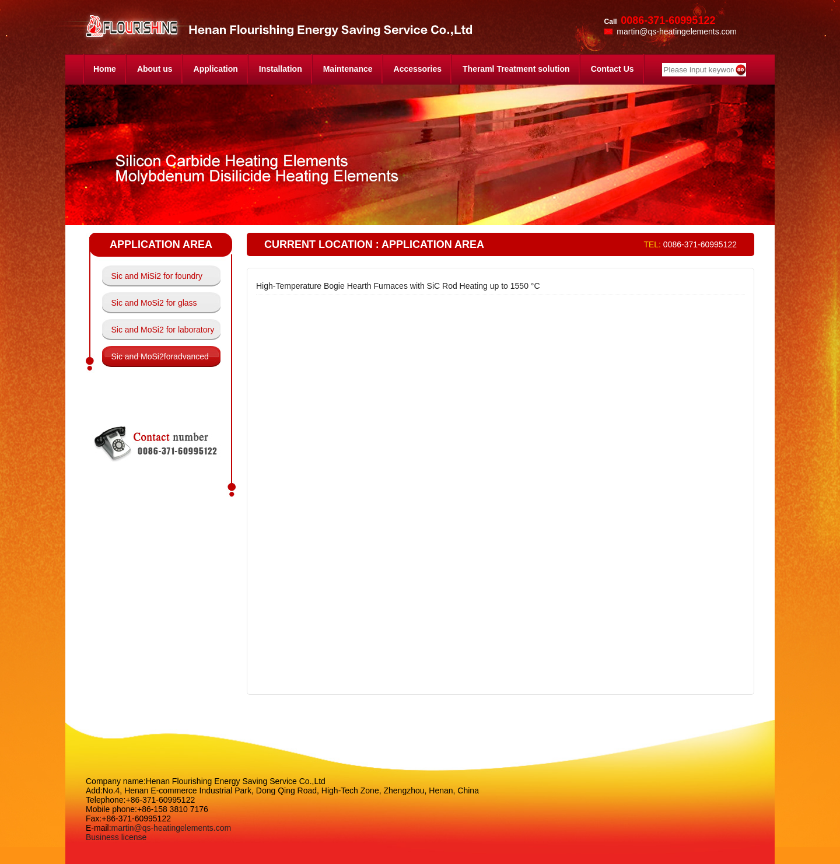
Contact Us (612, 69)
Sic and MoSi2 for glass (154, 302)
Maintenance (348, 69)
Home (104, 69)
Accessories (418, 69)
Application (216, 69)
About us (155, 69)
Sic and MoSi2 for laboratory (163, 329)
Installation (280, 69)
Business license (116, 837)
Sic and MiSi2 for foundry (156, 276)
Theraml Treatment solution (516, 69)
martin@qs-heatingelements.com (171, 827)
